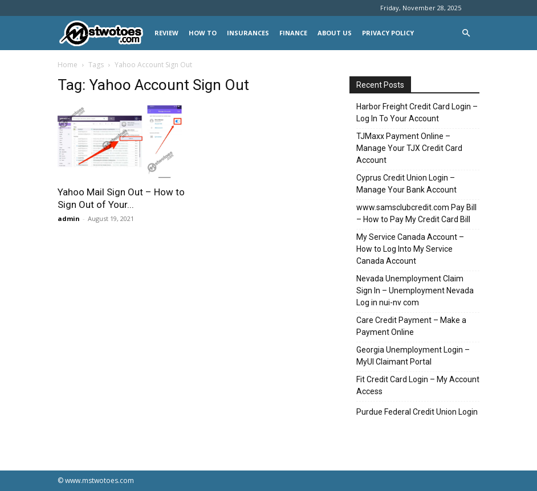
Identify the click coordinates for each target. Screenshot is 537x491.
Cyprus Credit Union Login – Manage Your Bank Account (406, 183)
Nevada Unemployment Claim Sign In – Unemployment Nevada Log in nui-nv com (415, 290)
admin (69, 218)
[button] (465, 33)
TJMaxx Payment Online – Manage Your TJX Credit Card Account (409, 148)
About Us (335, 32)
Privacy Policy (388, 32)
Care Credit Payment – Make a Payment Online (411, 326)
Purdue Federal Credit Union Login (417, 411)
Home (68, 64)
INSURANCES (248, 32)
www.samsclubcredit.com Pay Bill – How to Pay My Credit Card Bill (416, 213)
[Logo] (103, 33)
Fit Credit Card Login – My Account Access (417, 385)
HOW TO (203, 32)
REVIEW (166, 32)
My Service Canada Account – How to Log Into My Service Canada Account (410, 248)
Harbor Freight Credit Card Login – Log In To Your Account (417, 112)
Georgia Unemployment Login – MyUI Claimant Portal (413, 355)
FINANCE (293, 32)
